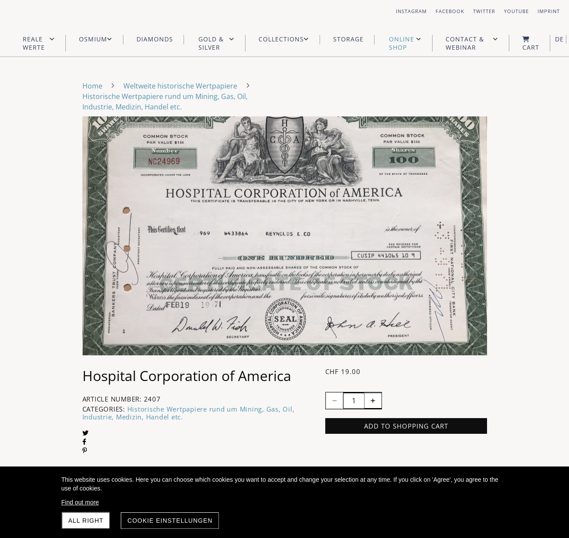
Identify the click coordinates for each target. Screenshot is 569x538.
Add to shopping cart (406, 426)
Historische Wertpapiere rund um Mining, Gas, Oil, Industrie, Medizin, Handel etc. (188, 413)
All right (86, 520)
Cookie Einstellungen (169, 520)
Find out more (80, 502)
